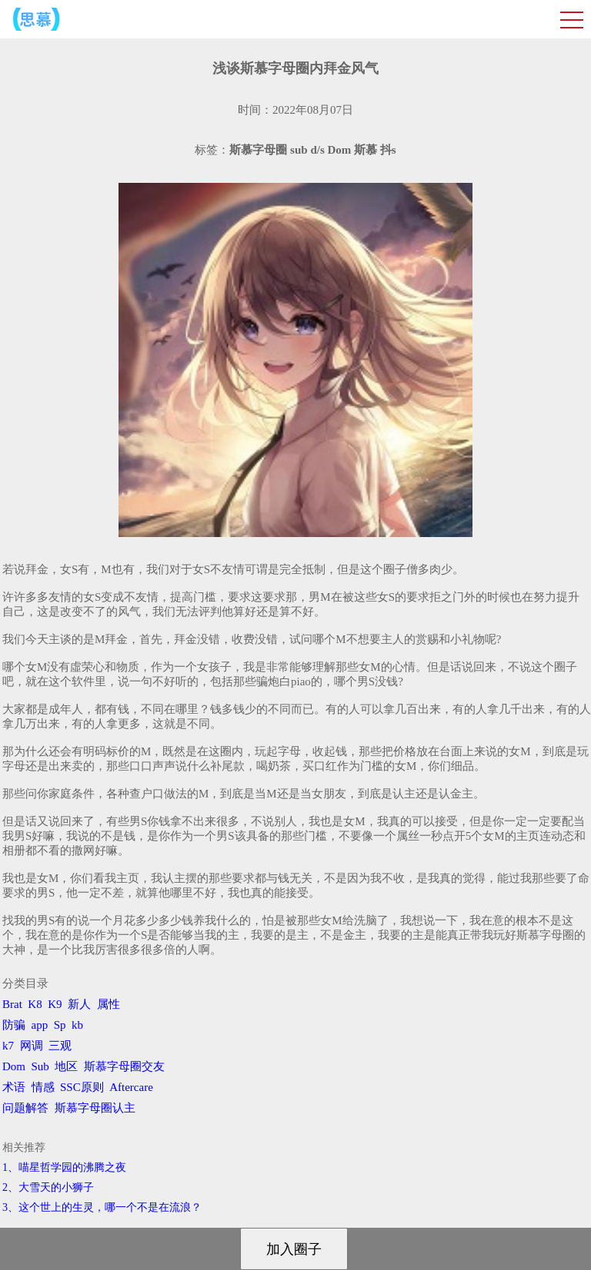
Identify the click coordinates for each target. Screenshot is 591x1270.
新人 (79, 1004)
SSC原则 (82, 1087)
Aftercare (131, 1087)
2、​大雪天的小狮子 (48, 1187)
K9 (55, 1004)
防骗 (13, 1025)
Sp (60, 1025)
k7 (8, 1046)
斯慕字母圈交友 (124, 1066)
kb (77, 1025)
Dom (13, 1066)
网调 (31, 1046)
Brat (12, 1004)
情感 (43, 1087)
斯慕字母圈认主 (95, 1108)
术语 (13, 1087)
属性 (108, 1004)
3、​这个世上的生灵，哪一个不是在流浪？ (102, 1207)
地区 (66, 1066)
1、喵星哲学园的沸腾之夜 (64, 1167)
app (40, 1025)
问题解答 (25, 1108)
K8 (35, 1004)
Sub (40, 1066)
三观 (60, 1046)
